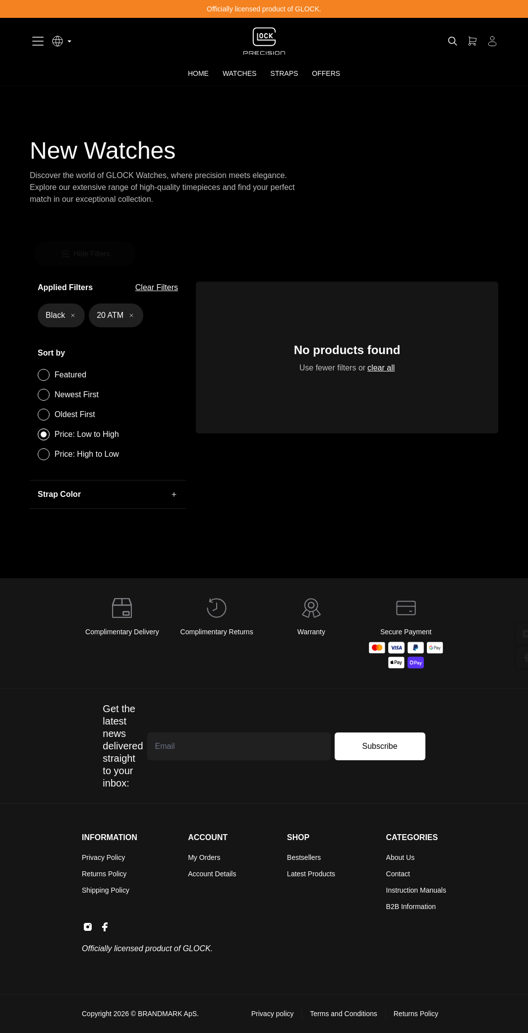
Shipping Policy (105, 890)
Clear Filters (156, 287)
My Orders (204, 857)
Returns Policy (104, 874)
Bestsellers (304, 857)
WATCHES (239, 73)
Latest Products (311, 874)
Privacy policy (272, 1014)
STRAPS (284, 73)
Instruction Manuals (416, 890)
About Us (400, 857)
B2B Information (411, 907)
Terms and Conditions (343, 1014)
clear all (380, 368)
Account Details (212, 874)
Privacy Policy (103, 857)
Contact (398, 874)
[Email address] (239, 746)
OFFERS (326, 73)
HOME (198, 73)
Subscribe (380, 746)
